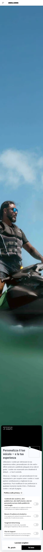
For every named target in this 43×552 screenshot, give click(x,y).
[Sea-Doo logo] (13, 3)
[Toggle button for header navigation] (3, 3)
